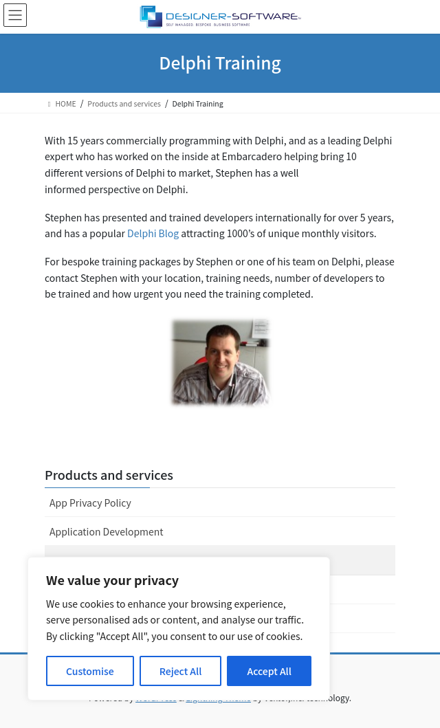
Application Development (107, 531)
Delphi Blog (154, 233)
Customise (90, 671)
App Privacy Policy (90, 502)
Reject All (181, 671)
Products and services (109, 474)
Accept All (270, 671)
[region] (179, 629)
